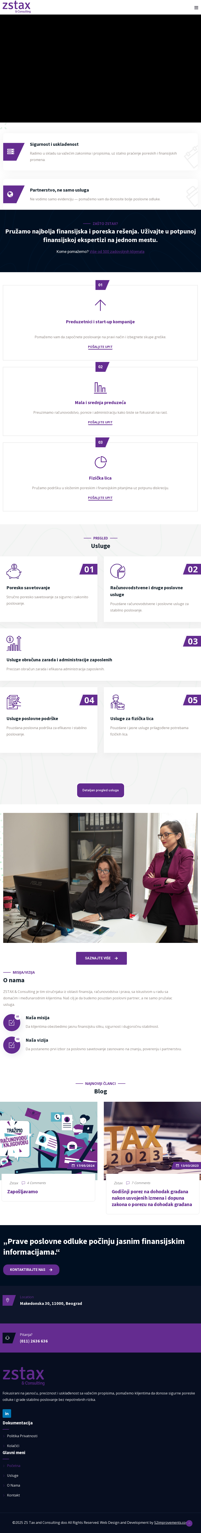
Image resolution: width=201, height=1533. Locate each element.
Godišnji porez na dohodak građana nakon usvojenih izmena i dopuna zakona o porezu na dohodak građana (152, 1198)
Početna (13, 1465)
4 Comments (34, 1183)
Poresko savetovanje (28, 588)
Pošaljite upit (100, 346)
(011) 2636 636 (34, 1341)
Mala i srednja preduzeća (100, 402)
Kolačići (13, 1445)
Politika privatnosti (22, 1436)
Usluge (12, 1475)
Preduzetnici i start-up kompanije (100, 322)
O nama (13, 1485)
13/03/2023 (187, 1165)
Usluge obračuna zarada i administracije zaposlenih (59, 660)
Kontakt (13, 1495)
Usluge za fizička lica (132, 718)
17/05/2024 (83, 1165)
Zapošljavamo (22, 1191)
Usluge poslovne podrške (32, 718)
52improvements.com (171, 1522)
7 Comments (138, 1183)
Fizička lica (100, 478)
